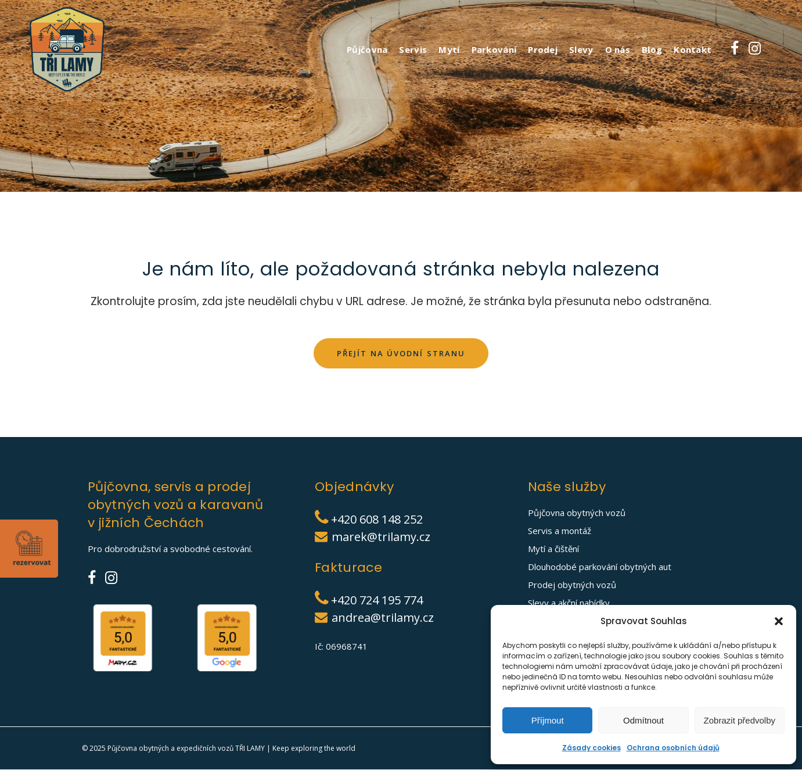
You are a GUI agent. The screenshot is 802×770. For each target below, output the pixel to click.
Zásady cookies (591, 748)
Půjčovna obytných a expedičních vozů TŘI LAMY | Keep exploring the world (231, 749)
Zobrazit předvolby (739, 720)
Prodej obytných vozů (572, 585)
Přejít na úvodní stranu (401, 353)
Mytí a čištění (553, 549)
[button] (779, 621)
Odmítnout (643, 720)
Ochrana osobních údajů (673, 748)
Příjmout (547, 720)
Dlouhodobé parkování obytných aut (599, 567)
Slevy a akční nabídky (569, 603)
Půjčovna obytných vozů (576, 513)
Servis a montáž (559, 531)
